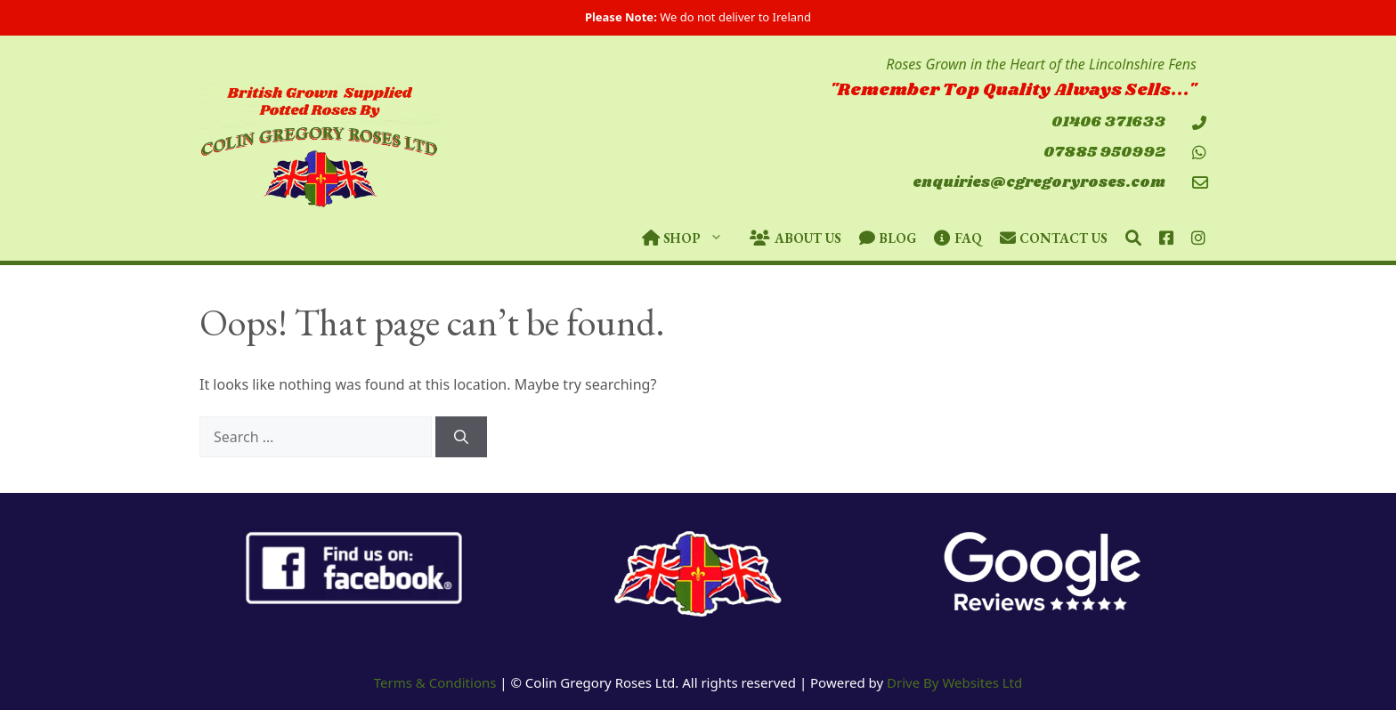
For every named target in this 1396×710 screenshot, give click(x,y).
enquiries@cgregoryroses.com (1039, 183)
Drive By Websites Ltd (954, 682)
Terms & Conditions (435, 682)
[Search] (461, 436)
